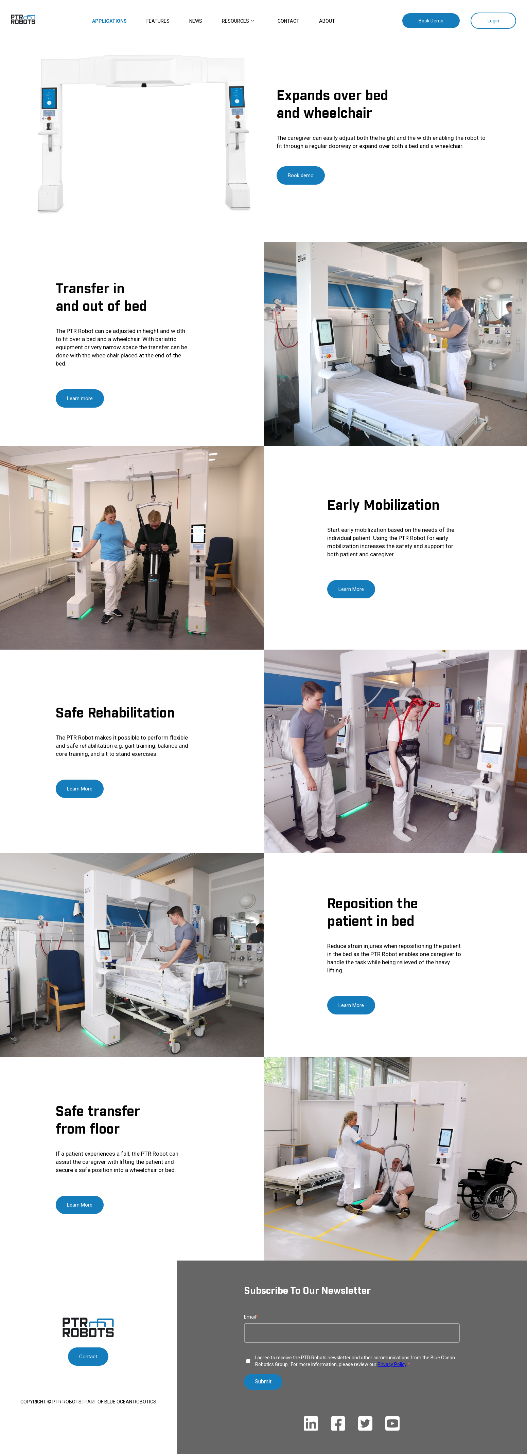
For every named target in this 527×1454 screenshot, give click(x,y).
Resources (235, 21)
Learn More (351, 589)
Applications (109, 21)
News (195, 21)
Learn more (80, 398)
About (327, 21)
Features (158, 21)
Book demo (301, 175)
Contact (288, 21)
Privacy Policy (391, 1364)
